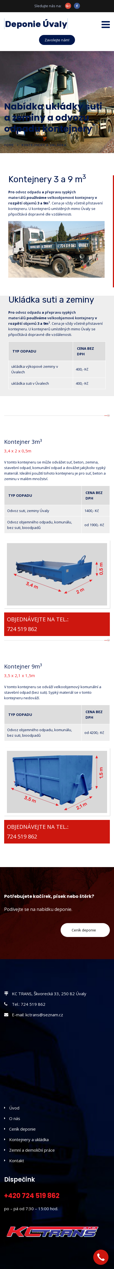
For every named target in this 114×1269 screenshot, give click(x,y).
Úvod (14, 1108)
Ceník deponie (22, 1129)
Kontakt (16, 1160)
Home (9, 145)
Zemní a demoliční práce (32, 1150)
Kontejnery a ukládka (29, 1139)
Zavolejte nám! (57, 39)
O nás (14, 1118)
